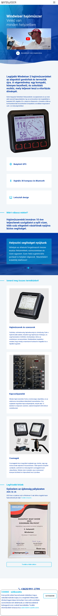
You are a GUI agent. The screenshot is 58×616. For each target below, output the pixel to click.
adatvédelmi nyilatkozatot (30, 608)
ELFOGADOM (50, 596)
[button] (29, 41)
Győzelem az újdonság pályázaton (25, 488)
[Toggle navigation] (54, 2)
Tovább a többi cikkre (29, 564)
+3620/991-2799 (29, 588)
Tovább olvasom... (26, 498)
